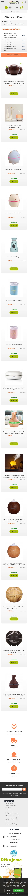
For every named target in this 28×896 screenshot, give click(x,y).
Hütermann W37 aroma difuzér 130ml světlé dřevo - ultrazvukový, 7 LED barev (14, 564)
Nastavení (8, 890)
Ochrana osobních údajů (11, 817)
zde (20, 893)
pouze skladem (9, 24)
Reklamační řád (9, 811)
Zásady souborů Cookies (11, 820)
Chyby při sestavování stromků (13, 815)
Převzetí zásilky (9, 803)
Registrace (8, 807)
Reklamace (8, 809)
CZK (6, 7)
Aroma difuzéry (14, 11)
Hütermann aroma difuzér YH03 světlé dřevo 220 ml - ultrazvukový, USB (14, 432)
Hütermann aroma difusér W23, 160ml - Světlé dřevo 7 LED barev (14, 607)
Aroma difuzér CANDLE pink (14, 344)
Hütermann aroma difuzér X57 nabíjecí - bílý (14, 389)
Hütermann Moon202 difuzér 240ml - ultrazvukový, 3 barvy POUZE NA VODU (14, 476)
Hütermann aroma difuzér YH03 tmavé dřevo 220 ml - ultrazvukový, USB (14, 695)
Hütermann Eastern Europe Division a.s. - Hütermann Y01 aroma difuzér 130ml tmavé (10, 35)
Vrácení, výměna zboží (11, 805)
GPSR (7, 822)
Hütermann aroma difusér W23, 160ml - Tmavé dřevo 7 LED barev (14, 651)
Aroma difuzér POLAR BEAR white (14, 169)
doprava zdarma (20, 24)
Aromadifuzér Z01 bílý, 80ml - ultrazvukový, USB (14, 126)
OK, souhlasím (18, 890)
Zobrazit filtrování (14, 55)
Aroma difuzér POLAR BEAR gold (14, 213)
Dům (8, 11)
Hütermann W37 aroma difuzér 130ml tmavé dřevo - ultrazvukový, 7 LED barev (14, 520)
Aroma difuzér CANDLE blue (14, 300)
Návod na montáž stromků (12, 813)
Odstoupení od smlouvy (11, 824)
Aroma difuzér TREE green (10, 46)
